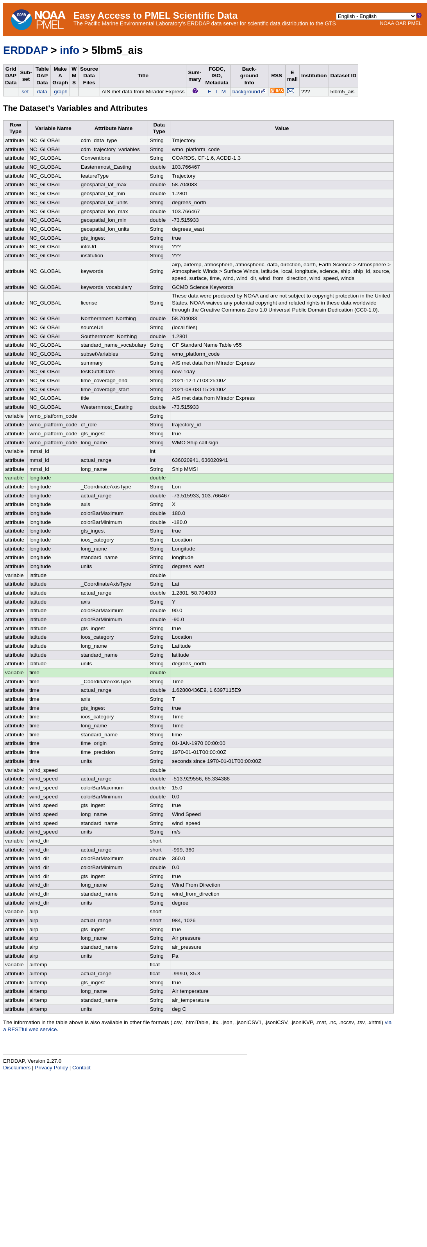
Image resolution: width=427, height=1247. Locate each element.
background (249, 91)
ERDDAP (25, 50)
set (25, 91)
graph (61, 91)
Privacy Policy (51, 1068)
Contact (81, 1068)
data (42, 91)
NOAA (387, 23)
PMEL (415, 23)
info (69, 50)
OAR (400, 23)
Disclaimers (16, 1068)
